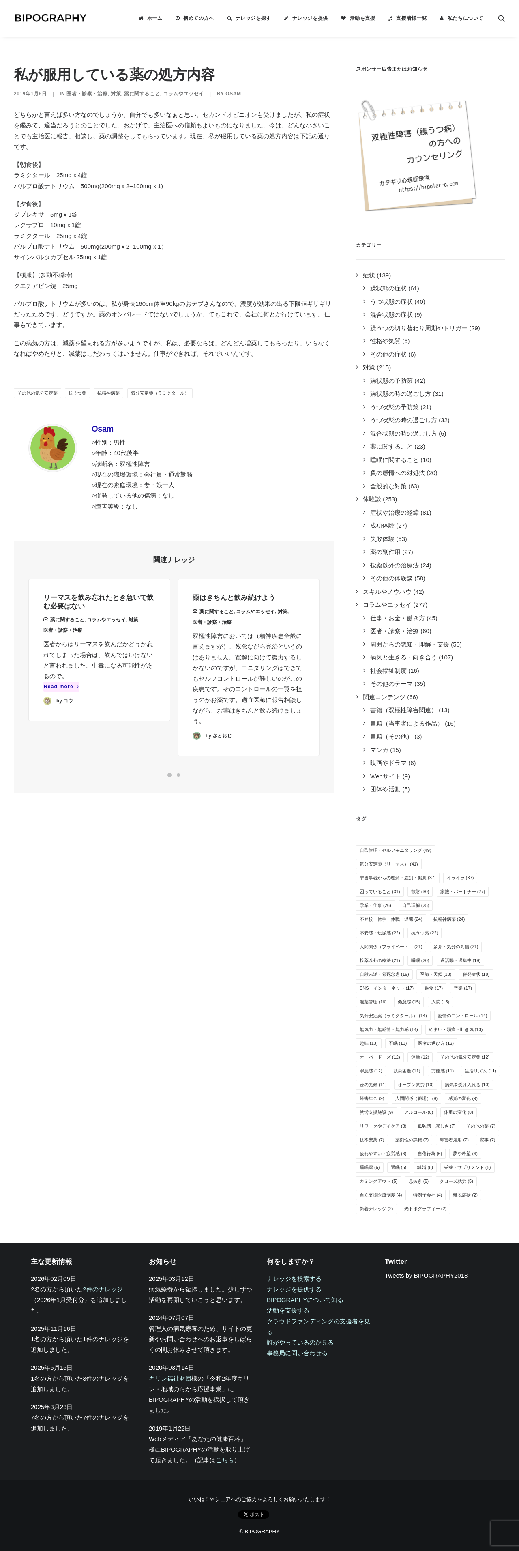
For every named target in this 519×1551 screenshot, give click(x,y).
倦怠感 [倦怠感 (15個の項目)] (409, 1001)
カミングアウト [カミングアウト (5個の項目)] (379, 1181)
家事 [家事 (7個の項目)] (487, 1139)
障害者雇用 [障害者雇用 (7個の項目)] (454, 1139)
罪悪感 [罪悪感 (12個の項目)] (371, 1070)
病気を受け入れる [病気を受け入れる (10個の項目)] (467, 1084)
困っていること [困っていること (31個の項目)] (380, 891)
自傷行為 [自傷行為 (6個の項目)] (430, 1153)
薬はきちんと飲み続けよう (234, 629)
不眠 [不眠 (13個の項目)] (398, 1043)
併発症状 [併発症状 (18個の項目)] (476, 974)
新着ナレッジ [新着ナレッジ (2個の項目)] (376, 1208)
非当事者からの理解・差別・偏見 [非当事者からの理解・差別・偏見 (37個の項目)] (398, 877)
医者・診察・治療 (86, 94)
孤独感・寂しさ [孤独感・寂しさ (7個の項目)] (437, 1126)
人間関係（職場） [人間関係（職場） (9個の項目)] (416, 1098)
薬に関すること (142, 94)
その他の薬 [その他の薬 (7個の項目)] (480, 1126)
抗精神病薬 (108, 393)
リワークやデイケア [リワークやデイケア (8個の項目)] (383, 1126)
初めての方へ (198, 18)
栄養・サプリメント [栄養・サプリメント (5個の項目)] (467, 1167)
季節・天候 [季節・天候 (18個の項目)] (436, 974)
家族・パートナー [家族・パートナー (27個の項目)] (462, 891)
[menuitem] (150, 18)
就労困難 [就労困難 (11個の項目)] (406, 1070)
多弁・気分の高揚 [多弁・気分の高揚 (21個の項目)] (455, 946)
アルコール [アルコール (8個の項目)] (418, 1112)
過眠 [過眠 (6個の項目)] (399, 1167)
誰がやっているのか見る (300, 1342)
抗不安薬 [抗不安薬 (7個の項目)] (372, 1139)
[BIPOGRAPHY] (50, 18)
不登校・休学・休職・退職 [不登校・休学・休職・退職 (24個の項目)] (391, 919)
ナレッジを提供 (310, 18)
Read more (61, 700)
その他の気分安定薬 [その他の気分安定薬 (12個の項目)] (465, 1057)
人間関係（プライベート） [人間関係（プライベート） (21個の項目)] (391, 946)
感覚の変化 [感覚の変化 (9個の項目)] (463, 1098)
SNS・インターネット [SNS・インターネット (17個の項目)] (387, 988)
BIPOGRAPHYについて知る (305, 1299)
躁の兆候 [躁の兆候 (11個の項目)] (373, 1084)
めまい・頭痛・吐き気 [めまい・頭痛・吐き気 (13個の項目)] (456, 1029)
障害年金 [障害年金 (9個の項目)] (372, 1098)
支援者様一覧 (411, 18)
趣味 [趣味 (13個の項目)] (369, 1043)
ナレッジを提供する (294, 1289)
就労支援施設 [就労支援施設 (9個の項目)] (376, 1112)
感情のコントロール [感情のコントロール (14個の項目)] (462, 1015)
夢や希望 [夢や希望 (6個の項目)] (465, 1153)
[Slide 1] (169, 775)
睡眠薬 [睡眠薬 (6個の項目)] (370, 1167)
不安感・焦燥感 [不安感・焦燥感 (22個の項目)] (380, 932)
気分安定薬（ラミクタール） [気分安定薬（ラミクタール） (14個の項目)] (393, 1015)
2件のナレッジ (102, 1289)
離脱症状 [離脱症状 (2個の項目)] (465, 1194)
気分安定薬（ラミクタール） (160, 393)
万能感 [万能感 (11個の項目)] (442, 1070)
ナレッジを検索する (294, 1278)
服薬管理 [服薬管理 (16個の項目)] (373, 1001)
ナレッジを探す (253, 18)
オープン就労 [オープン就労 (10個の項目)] (416, 1084)
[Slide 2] (178, 775)
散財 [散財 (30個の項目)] (420, 891)
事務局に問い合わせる (297, 1352)
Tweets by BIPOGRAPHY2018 (426, 1275)
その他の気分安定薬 (37, 393)
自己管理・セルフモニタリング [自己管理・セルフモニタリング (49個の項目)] (395, 850)
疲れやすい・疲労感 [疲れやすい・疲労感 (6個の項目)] (383, 1153)
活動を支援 (362, 18)
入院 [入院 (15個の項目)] (440, 1001)
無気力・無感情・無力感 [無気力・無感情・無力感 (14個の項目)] (389, 1029)
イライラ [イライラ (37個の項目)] (460, 877)
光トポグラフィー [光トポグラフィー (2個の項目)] (425, 1208)
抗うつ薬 (77, 393)
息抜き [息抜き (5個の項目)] (419, 1181)
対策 (116, 94)
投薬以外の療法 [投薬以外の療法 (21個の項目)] (380, 960)
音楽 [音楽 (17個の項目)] (463, 988)
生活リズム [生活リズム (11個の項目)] (480, 1070)
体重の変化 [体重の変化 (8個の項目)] (458, 1112)
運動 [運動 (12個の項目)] (420, 1057)
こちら (225, 1459)
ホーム (155, 18)
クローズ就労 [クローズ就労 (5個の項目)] (456, 1181)
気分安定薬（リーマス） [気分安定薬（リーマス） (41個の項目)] (389, 863)
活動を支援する (288, 1310)
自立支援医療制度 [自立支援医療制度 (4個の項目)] (381, 1194)
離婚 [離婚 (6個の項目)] (425, 1167)
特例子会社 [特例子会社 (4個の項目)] (427, 1194)
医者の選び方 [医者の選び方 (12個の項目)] (436, 1043)
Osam (233, 94)
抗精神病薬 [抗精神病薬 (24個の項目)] (449, 919)
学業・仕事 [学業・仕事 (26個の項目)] (375, 905)
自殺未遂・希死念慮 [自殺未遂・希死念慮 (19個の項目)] (384, 974)
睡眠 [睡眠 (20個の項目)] (420, 960)
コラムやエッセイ (183, 94)
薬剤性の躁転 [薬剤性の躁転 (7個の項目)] (412, 1139)
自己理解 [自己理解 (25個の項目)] (415, 905)
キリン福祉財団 (170, 1378)
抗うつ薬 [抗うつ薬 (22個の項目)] (424, 932)
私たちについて (465, 18)
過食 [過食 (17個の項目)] (434, 988)
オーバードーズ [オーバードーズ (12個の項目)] (380, 1057)
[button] (501, 18)
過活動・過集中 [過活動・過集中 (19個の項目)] (460, 960)
